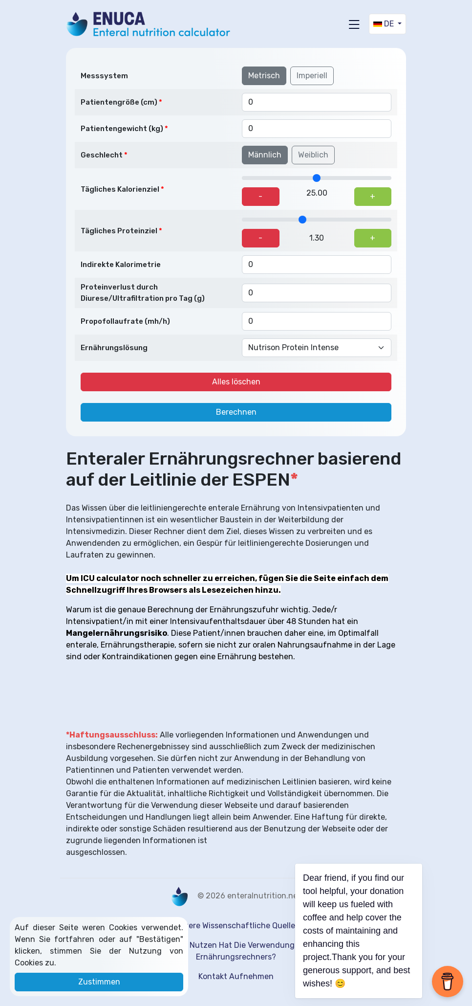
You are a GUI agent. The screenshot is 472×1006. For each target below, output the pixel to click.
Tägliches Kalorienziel (120, 189)
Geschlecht (102, 155)
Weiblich (313, 154)
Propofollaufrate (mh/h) (125, 321)
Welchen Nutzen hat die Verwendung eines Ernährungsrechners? (236, 950)
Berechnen (236, 412)
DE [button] (384, 23)
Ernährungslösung (114, 347)
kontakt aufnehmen (236, 976)
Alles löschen (236, 381)
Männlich (264, 154)
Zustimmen (99, 981)
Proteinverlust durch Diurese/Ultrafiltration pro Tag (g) (143, 293)
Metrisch (264, 75)
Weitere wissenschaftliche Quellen (236, 925)
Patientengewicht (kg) (122, 128)
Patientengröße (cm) (119, 102)
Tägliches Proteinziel (119, 230)
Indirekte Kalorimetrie (121, 264)
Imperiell (312, 75)
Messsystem (104, 75)
